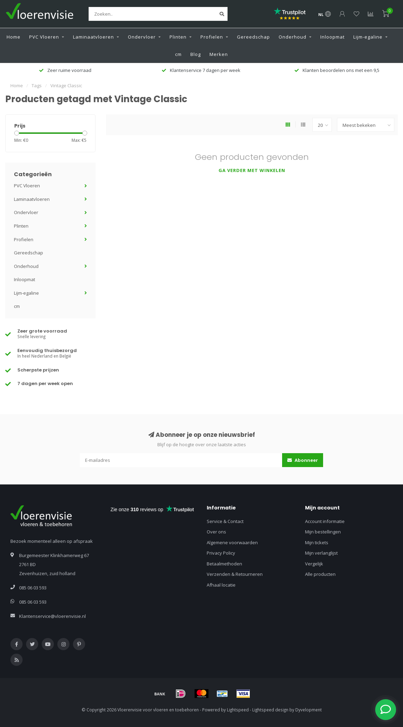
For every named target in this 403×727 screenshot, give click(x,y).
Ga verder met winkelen (252, 170)
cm (178, 54)
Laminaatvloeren (93, 37)
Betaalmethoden (224, 564)
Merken (218, 54)
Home (13, 37)
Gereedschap (253, 37)
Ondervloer (142, 37)
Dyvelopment (308, 709)
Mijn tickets (316, 542)
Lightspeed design (270, 709)
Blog (195, 54)
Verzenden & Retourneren (235, 574)
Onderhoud (292, 37)
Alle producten (320, 574)
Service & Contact (225, 521)
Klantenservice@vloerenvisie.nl (52, 616)
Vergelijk (314, 564)
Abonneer (302, 460)
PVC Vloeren (44, 37)
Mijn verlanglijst (321, 553)
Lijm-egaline (368, 37)
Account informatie (325, 521)
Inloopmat (332, 37)
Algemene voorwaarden (232, 542)
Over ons (216, 532)
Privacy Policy (221, 553)
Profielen (211, 37)
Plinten (178, 37)
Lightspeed (238, 709)
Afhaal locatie (221, 585)
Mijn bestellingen (323, 532)
